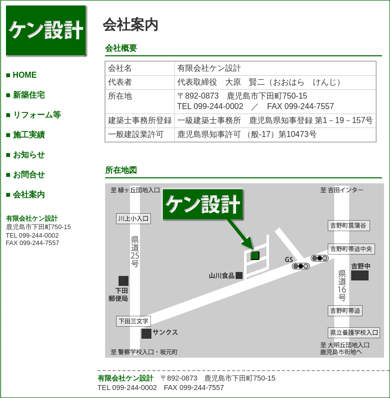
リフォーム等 (37, 115)
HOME (25, 75)
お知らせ (29, 154)
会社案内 (29, 194)
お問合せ (29, 174)
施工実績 (29, 135)
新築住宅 (29, 95)
